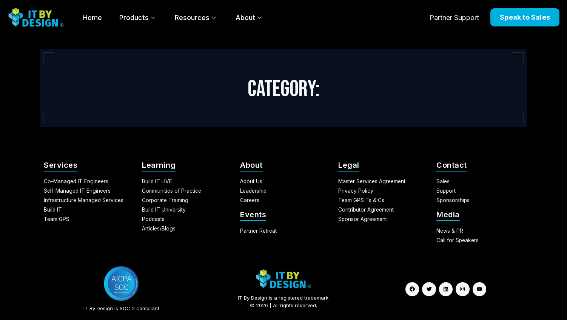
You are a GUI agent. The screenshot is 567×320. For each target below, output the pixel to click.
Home (92, 18)
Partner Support (454, 18)
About (249, 18)
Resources (195, 18)
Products (137, 18)
